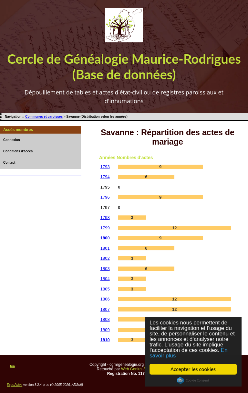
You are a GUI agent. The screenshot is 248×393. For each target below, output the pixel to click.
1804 (105, 278)
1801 (105, 248)
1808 (105, 319)
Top (12, 366)
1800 (105, 237)
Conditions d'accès (18, 151)
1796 (105, 197)
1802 (105, 258)
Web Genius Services (139, 369)
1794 (105, 176)
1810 (105, 339)
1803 (105, 268)
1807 (105, 309)
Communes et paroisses (44, 116)
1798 (105, 217)
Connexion (11, 140)
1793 (105, 166)
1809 (105, 329)
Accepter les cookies (193, 369)
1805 (105, 289)
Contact (9, 162)
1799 (105, 227)
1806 (105, 299)
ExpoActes (14, 385)
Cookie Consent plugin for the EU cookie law (193, 380)
